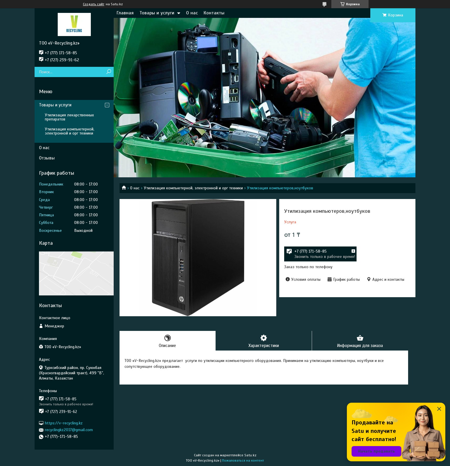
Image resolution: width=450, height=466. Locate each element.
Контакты (214, 13)
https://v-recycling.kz (64, 423)
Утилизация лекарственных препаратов (69, 117)
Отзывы (47, 158)
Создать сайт (93, 4)
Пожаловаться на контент (243, 460)
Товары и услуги (156, 13)
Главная (125, 13)
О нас (192, 13)
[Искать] (108, 72)
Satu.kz (250, 455)
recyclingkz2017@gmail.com (69, 429)
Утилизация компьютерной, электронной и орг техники (193, 188)
